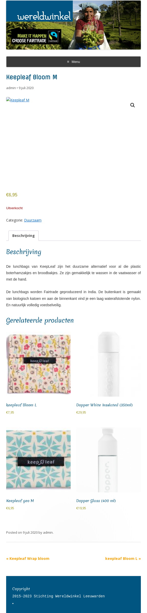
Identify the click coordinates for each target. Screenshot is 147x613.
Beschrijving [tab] (23, 235)
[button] (132, 105)
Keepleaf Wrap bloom (27, 558)
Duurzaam (32, 220)
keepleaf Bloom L (123, 558)
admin (11, 87)
